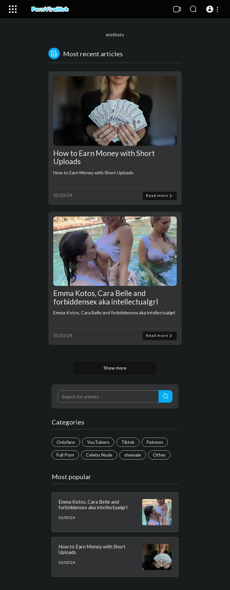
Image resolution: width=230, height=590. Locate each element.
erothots (115, 34)
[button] (213, 9)
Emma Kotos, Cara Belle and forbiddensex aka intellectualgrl (105, 297)
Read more (159, 196)
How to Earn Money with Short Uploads (104, 157)
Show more (115, 368)
